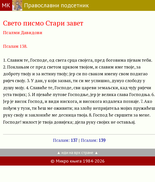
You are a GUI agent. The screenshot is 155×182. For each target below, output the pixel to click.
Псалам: (65, 140)
